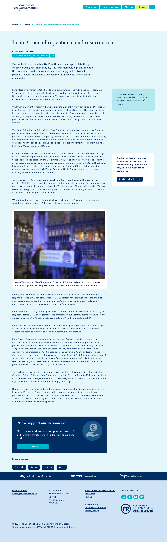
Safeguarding (92, 509)
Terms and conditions (95, 513)
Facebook (19, 472)
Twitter (34, 472)
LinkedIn (48, 472)
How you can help (110, 7)
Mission (26, 30)
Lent (52, 61)
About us (129, 7)
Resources (90, 499)
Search (152, 7)
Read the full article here (129, 184)
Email (61, 472)
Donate (142, 7)
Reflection (44, 61)
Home (15, 30)
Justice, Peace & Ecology (22, 61)
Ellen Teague (29, 56)
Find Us (88, 502)
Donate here (33, 452)
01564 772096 (19, 496)
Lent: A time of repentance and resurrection (57, 30)
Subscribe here (90, 481)
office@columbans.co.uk (24, 499)
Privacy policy (92, 516)
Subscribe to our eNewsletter (39, 481)
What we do (90, 7)
